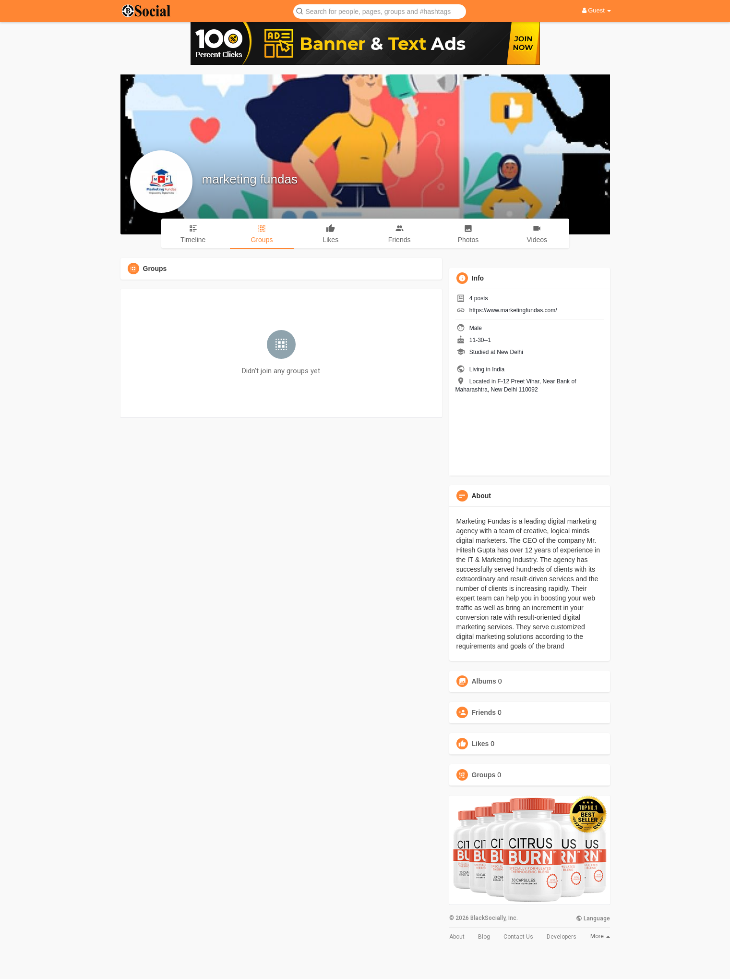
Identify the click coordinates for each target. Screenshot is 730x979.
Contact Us (518, 937)
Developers (561, 937)
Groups (484, 775)
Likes (480, 743)
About (457, 937)
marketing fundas (250, 179)
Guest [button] (596, 10)
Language (593, 918)
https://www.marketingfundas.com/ (513, 310)
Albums (484, 681)
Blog (484, 937)
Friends (484, 712)
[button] (379, 11)
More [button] (600, 936)
